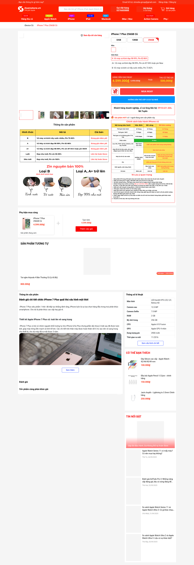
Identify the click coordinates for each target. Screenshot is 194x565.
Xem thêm (70, 370)
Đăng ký (172, 2)
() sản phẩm (171, 10)
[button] (107, 115)
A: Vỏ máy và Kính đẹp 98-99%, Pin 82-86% (129, 58)
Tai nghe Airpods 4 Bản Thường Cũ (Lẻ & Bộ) (39, 277)
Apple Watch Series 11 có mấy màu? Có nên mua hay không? (157, 452)
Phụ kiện (168, 19)
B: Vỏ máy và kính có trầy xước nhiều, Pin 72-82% (132, 68)
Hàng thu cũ (27, 19)
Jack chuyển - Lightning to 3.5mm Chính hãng (157, 393)
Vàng (113, 49)
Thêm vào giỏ (86, 229)
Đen (119, 49)
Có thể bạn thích (138, 352)
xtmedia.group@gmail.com (145, 2)
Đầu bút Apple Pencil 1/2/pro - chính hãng (156, 377)
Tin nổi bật (133, 416)
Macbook (106, 19)
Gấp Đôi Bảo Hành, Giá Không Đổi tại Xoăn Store (148, 446)
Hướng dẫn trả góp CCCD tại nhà (143, 100)
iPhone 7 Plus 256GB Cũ (39, 219)
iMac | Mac (127, 19)
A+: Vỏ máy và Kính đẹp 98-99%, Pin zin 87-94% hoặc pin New (137, 63)
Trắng (124, 49)
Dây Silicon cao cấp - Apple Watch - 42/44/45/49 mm (155, 360)
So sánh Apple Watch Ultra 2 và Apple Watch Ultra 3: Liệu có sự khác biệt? (158, 536)
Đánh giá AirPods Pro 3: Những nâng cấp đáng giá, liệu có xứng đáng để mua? (157, 480)
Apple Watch (50, 19)
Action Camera (151, 19)
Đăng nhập (163, 2)
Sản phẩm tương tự (34, 243)
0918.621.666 (164, 108)
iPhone (71, 19)
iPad (88, 19)
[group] (64, 70)
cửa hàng (147, 10)
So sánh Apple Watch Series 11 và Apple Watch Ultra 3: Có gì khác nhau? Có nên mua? (158, 508)
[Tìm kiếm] (61, 9)
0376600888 (123, 10)
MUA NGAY (147, 91)
